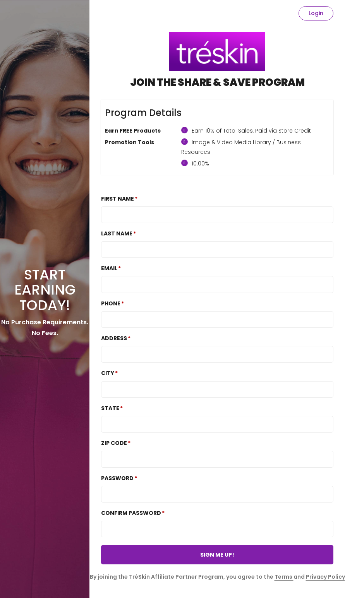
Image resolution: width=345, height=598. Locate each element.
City (107, 373)
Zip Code (114, 443)
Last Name (116, 233)
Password (117, 478)
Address (114, 338)
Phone (110, 303)
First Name (117, 199)
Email (109, 268)
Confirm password (131, 513)
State (110, 408)
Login (316, 13)
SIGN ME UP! (217, 555)
